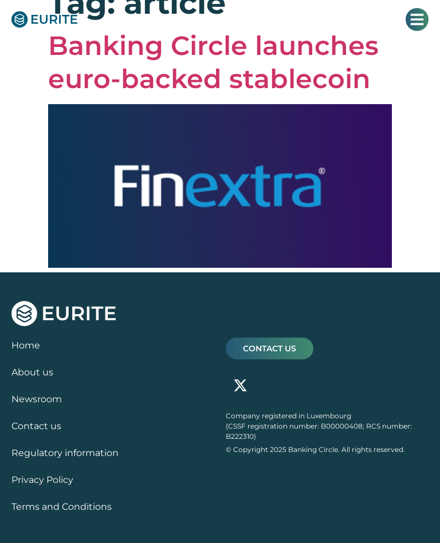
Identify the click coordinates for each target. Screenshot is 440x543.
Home (25, 345)
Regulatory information (65, 452)
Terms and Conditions (61, 506)
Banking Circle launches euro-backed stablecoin (213, 62)
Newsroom (36, 399)
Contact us (36, 426)
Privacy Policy (42, 479)
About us (32, 372)
